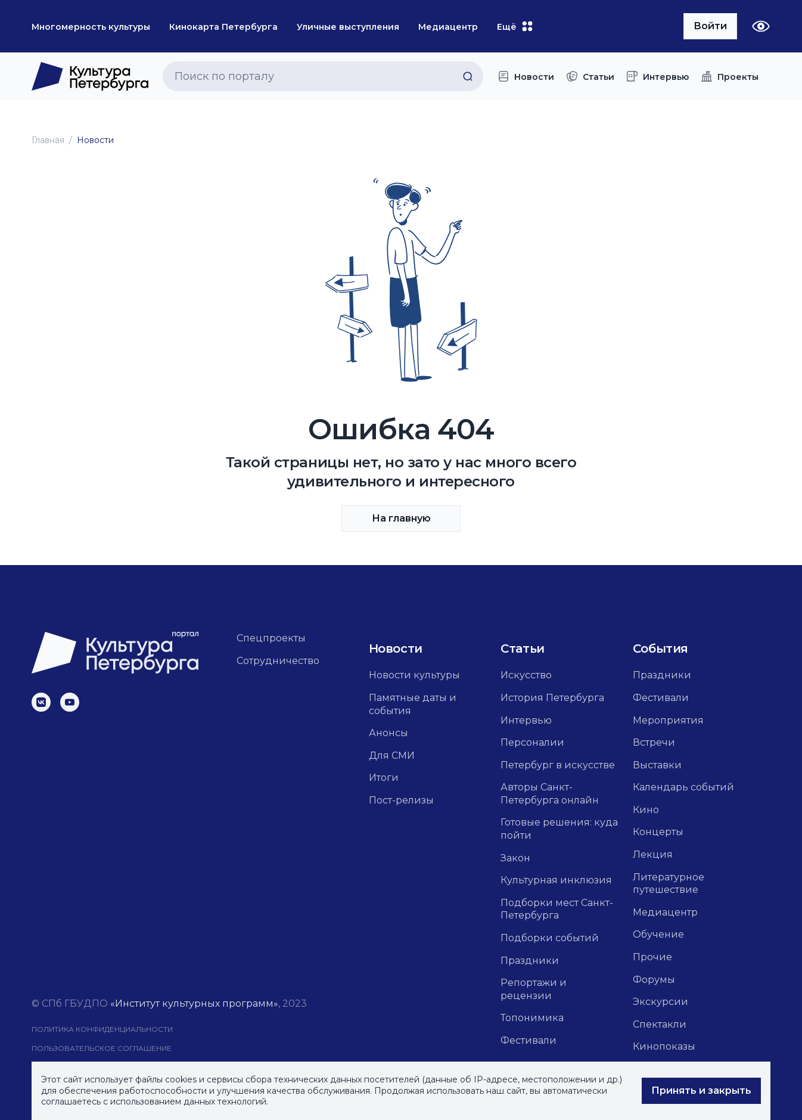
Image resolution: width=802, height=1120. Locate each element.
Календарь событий (683, 787)
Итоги (384, 777)
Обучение (658, 934)
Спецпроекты (271, 638)
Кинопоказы (664, 1046)
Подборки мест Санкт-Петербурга (557, 909)
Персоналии (532, 742)
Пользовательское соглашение (102, 1048)
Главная (48, 140)
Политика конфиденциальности (102, 1029)
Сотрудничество (278, 660)
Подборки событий (550, 938)
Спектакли (659, 1024)
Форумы (654, 979)
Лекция (653, 854)
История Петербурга (552, 697)
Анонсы (388, 733)
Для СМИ (392, 755)
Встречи (654, 742)
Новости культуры (414, 675)
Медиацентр (665, 912)
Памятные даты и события (412, 704)
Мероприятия (668, 720)
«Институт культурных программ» (194, 1003)
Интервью (526, 720)
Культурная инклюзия (556, 880)
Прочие (652, 957)
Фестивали (529, 1040)
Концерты (658, 831)
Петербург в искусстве (558, 765)
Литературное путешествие (668, 883)
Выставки (657, 765)
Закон (515, 858)
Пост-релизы (401, 800)
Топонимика (532, 1017)
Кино (646, 809)
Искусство (526, 675)
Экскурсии (660, 1001)
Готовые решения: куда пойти (559, 829)
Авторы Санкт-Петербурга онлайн (550, 793)
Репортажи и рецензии (534, 989)
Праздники (530, 960)
